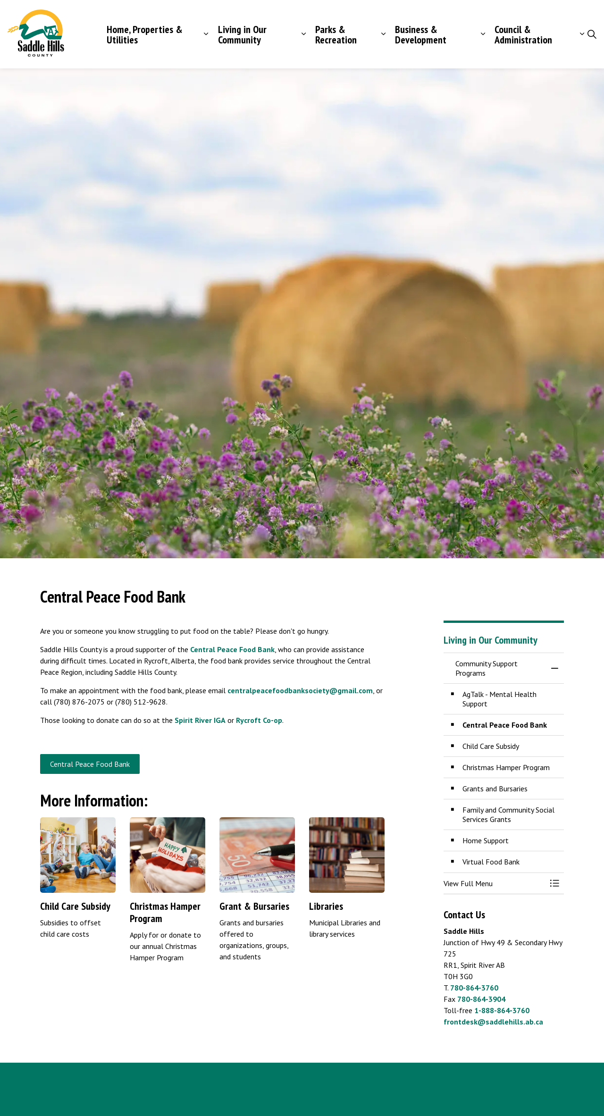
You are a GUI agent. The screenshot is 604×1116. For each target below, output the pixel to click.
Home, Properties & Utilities (145, 34)
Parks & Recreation (336, 34)
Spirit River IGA (200, 720)
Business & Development (420, 34)
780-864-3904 (481, 999)
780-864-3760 (474, 987)
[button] (494, 883)
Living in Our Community (242, 34)
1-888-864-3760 (501, 1010)
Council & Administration (523, 34)
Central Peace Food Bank (232, 649)
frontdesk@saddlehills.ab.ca (493, 1021)
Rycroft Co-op (259, 720)
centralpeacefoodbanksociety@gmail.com (300, 690)
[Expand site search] (592, 34)
